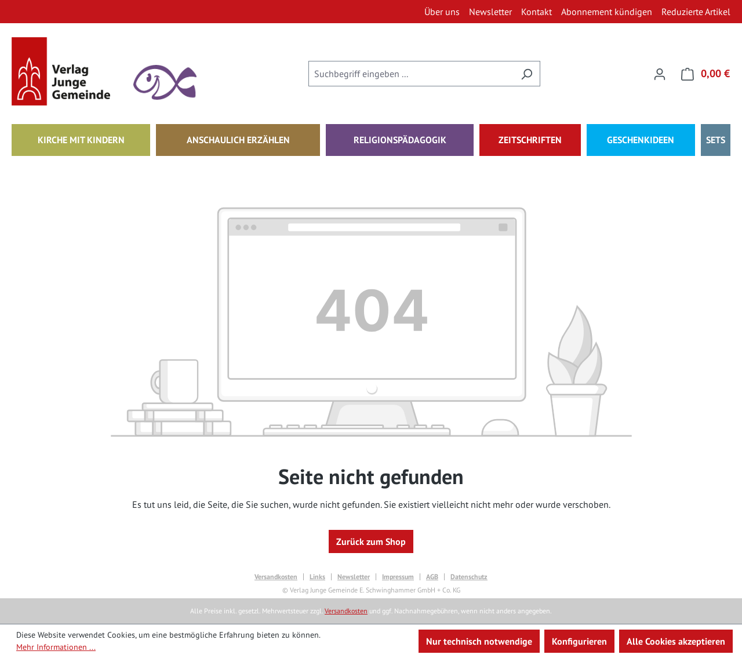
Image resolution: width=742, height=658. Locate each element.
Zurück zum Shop (371, 541)
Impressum (398, 576)
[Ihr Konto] (660, 73)
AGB (432, 576)
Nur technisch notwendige (479, 641)
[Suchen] (526, 73)
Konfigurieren (579, 641)
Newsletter (353, 576)
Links (317, 576)
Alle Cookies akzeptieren (676, 641)
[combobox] (411, 73)
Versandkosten (275, 576)
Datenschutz (469, 576)
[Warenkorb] (702, 73)
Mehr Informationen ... (56, 647)
